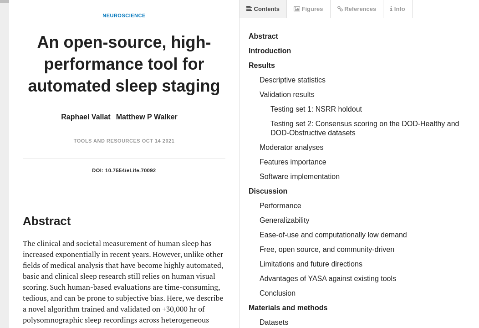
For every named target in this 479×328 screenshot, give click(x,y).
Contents (263, 8)
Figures (308, 8)
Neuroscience (124, 15)
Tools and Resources (107, 141)
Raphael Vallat (86, 117)
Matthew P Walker (147, 117)
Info (397, 8)
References (357, 8)
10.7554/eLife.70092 (130, 170)
